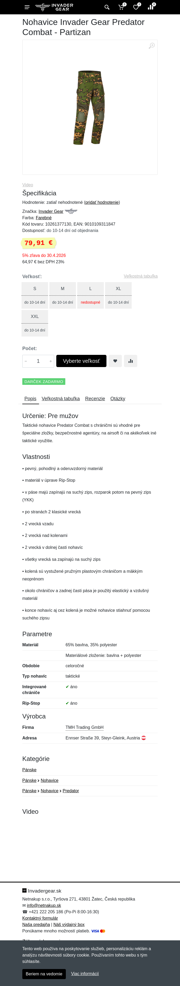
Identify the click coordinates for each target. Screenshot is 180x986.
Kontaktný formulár (40, 918)
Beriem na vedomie (44, 974)
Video (27, 185)
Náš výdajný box (68, 924)
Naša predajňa (36, 924)
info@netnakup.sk (44, 905)
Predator (71, 791)
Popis (30, 398)
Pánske (29, 770)
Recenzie (95, 398)
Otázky (117, 398)
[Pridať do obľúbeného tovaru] (115, 361)
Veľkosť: (32, 276)
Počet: (29, 348)
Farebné (44, 218)
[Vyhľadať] (106, 7)
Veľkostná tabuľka (141, 276)
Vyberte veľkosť (81, 361)
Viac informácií (85, 973)
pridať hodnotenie (101, 202)
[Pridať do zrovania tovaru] (130, 361)
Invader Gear (50, 211)
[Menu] (27, 7)
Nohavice (49, 780)
